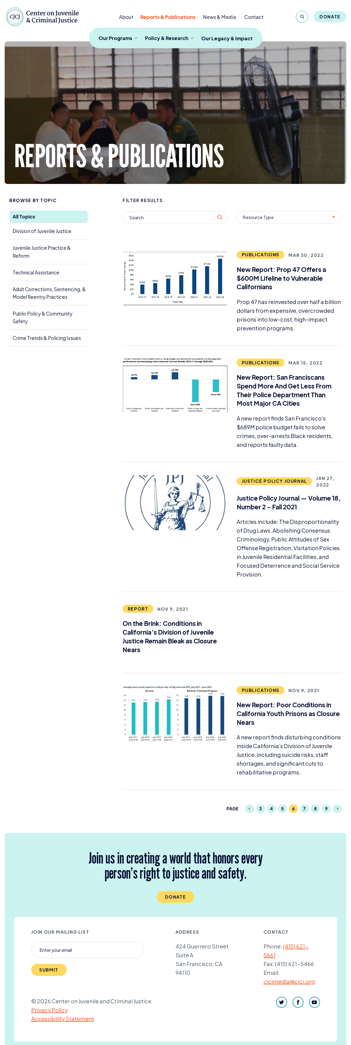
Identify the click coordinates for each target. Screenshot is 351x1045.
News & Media (219, 17)
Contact (254, 17)
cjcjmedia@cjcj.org (289, 981)
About (126, 17)
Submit (48, 970)
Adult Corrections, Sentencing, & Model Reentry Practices (49, 293)
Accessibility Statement (62, 1018)
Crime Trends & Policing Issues (47, 338)
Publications (260, 254)
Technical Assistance (36, 272)
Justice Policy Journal (274, 481)
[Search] (302, 17)
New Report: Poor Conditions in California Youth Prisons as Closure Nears (288, 713)
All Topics (24, 217)
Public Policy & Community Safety (42, 317)
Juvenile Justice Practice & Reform (42, 252)
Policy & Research (169, 38)
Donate (330, 16)
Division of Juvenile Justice (42, 231)
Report (138, 609)
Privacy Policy (49, 1009)
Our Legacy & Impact (227, 38)
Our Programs (118, 38)
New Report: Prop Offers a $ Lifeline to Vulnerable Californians (281, 278)
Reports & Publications (168, 17)
